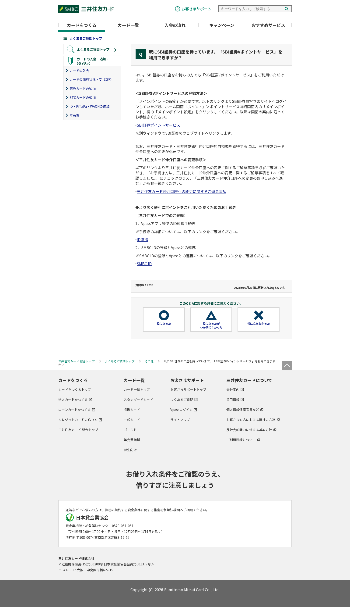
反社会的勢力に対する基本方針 (249, 429)
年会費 (74, 115)
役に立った (164, 323)
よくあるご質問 (181, 399)
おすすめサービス (268, 25)
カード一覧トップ (137, 389)
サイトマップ (180, 419)
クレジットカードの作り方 (78, 419)
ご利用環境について (241, 439)
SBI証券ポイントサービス (158, 125)
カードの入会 (79, 70)
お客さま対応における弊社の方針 (250, 419)
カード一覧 (128, 25)
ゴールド (130, 429)
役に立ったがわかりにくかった (211, 325)
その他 (149, 361)
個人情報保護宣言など (242, 409)
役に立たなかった (258, 323)
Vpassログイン (181, 409)
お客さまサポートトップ (188, 389)
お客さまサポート (196, 8)
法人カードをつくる (73, 399)
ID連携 (142, 239)
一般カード (132, 419)
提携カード (132, 409)
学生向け (130, 449)
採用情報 (232, 399)
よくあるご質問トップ (86, 38)
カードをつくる (81, 25)
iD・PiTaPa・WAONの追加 (89, 106)
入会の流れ (175, 25)
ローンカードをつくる (74, 409)
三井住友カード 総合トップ (78, 429)
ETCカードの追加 (83, 97)
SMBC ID (144, 263)
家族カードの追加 (83, 88)
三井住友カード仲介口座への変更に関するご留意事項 (181, 191)
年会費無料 (132, 439)
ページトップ (287, 365)
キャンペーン (221, 25)
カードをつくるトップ (74, 389)
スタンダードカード (138, 399)
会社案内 (232, 389)
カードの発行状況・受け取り (91, 79)
